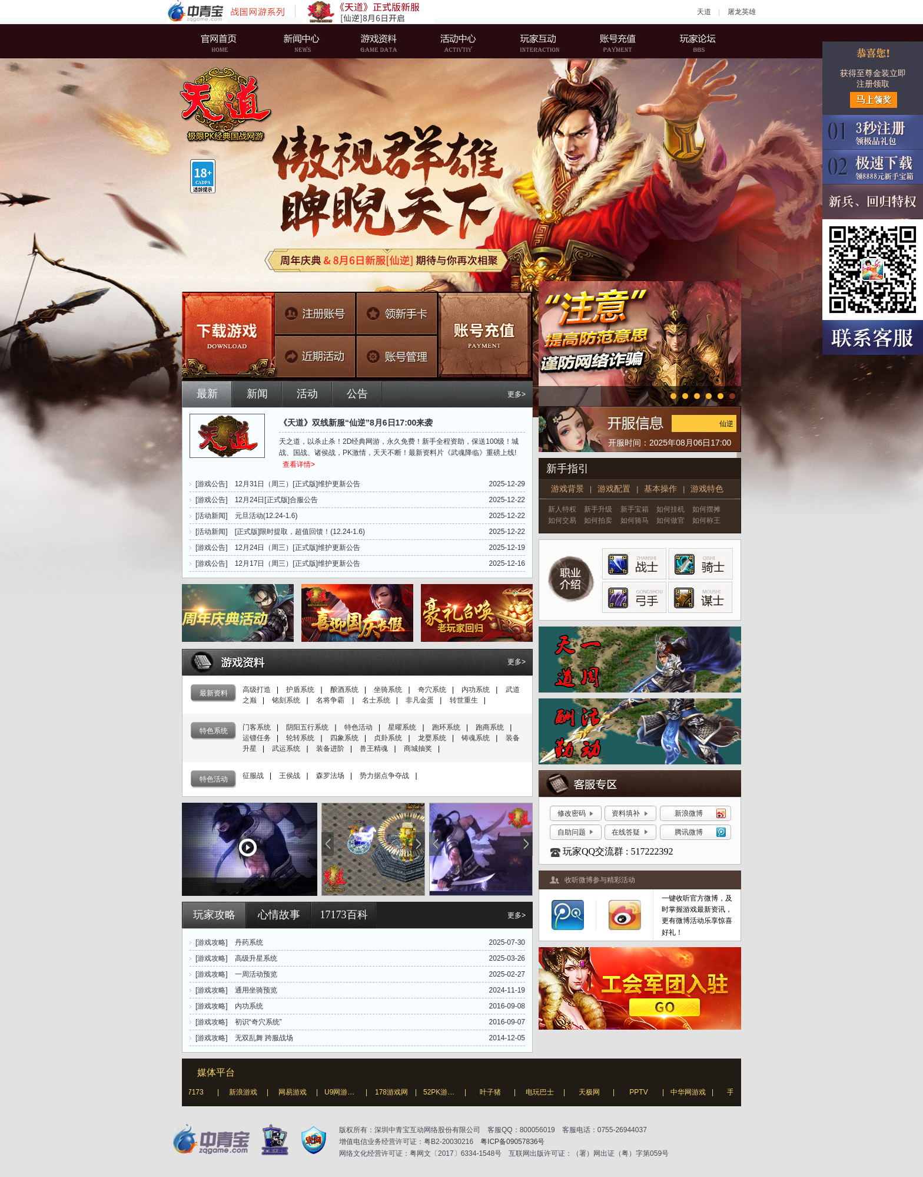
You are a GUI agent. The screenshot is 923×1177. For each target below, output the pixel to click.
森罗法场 (330, 776)
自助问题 (571, 832)
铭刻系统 (286, 700)
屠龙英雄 (742, 12)
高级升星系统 (256, 958)
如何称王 (706, 520)
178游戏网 (395, 1092)
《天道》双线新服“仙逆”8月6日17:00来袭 (356, 422)
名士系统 (376, 700)
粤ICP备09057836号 (512, 1142)
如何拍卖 (598, 520)
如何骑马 (634, 520)
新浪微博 (689, 813)
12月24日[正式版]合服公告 (276, 500)
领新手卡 (394, 313)
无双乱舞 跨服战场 (264, 1038)
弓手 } (634, 595)
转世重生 (464, 700)
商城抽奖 (418, 748)
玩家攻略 (214, 915)
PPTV (642, 1092)
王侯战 (289, 776)
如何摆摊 (706, 509)
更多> (516, 394)
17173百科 (344, 915)
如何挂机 (670, 509)
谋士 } (696, 595)
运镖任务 (257, 738)
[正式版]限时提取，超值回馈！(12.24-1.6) (300, 531)
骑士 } (696, 563)
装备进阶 (330, 748)
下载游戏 (228, 336)
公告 (357, 394)
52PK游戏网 (446, 1092)
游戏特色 (706, 488)
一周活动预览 (256, 974)
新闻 (257, 394)
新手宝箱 (634, 509)
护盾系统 (300, 689)
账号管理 (394, 354)
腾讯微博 (689, 832)
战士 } (634, 563)
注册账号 (315, 313)
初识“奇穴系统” (258, 1022)
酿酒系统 (344, 689)
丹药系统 (249, 942)
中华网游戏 (691, 1092)
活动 (307, 394)
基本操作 (660, 488)
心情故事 (279, 915)
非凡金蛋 (420, 700)
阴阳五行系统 (307, 727)
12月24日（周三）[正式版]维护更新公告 (297, 547)
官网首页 (229, 41)
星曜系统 (402, 727)
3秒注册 (872, 132)
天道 (704, 12)
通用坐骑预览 (256, 990)
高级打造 (257, 689)
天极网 (592, 1092)
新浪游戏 (247, 1092)
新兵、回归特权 (872, 201)
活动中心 (458, 41)
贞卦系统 (388, 738)
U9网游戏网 (346, 1092)
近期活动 (315, 354)
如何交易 (562, 520)
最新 (207, 394)
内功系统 (476, 689)
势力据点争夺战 (384, 776)
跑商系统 (490, 727)
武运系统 (286, 748)
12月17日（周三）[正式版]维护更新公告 (297, 563)
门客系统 (257, 727)
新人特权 (562, 509)
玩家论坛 (688, 41)
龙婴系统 (432, 738)
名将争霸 (331, 700)
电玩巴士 (543, 1092)
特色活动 (358, 727)
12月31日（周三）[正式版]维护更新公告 (297, 484)
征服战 (253, 776)
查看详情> (299, 464)
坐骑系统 (388, 689)
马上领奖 (873, 100)
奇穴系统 (432, 689)
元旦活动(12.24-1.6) (266, 516)
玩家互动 (535, 41)
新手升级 (598, 509)
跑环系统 (446, 727)
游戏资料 (382, 41)
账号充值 (611, 41)
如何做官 (670, 520)
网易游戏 (296, 1092)
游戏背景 (567, 488)
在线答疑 (626, 832)
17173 (197, 1092)
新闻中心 (305, 41)
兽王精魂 (374, 748)
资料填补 (626, 813)
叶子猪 (493, 1092)
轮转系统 (300, 738)
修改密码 (571, 813)
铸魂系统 (476, 738)
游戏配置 (613, 488)
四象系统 (344, 738)
